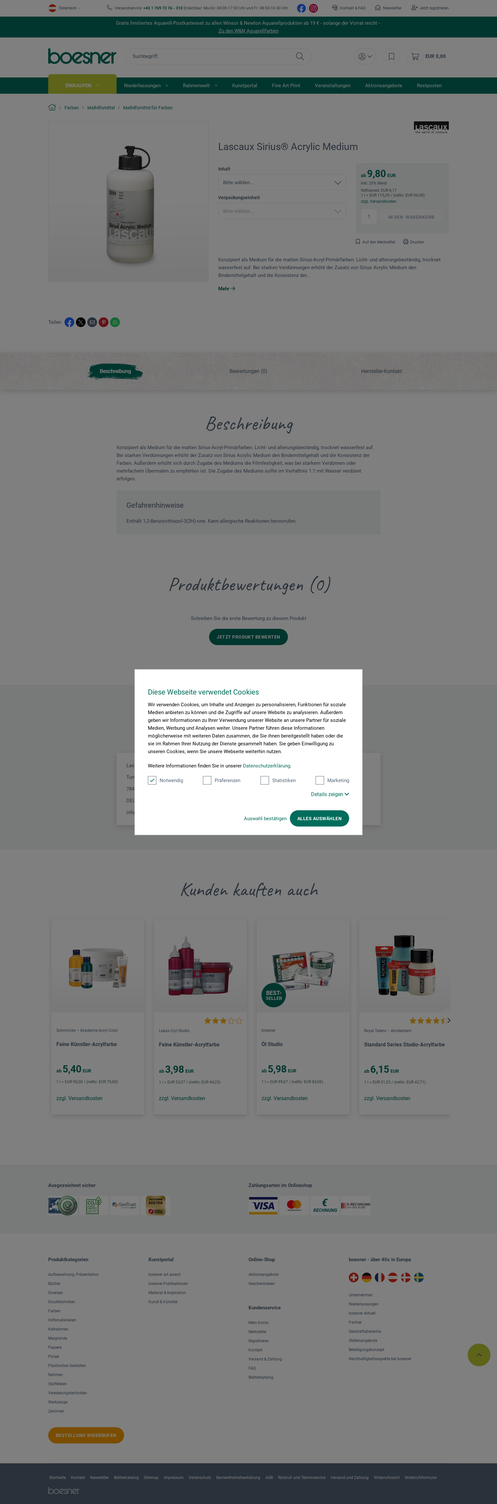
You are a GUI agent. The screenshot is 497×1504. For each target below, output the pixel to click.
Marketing (332, 780)
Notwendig (165, 780)
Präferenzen (221, 780)
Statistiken (278, 780)
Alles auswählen (319, 818)
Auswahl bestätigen (265, 818)
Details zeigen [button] (330, 794)
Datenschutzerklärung (266, 765)
